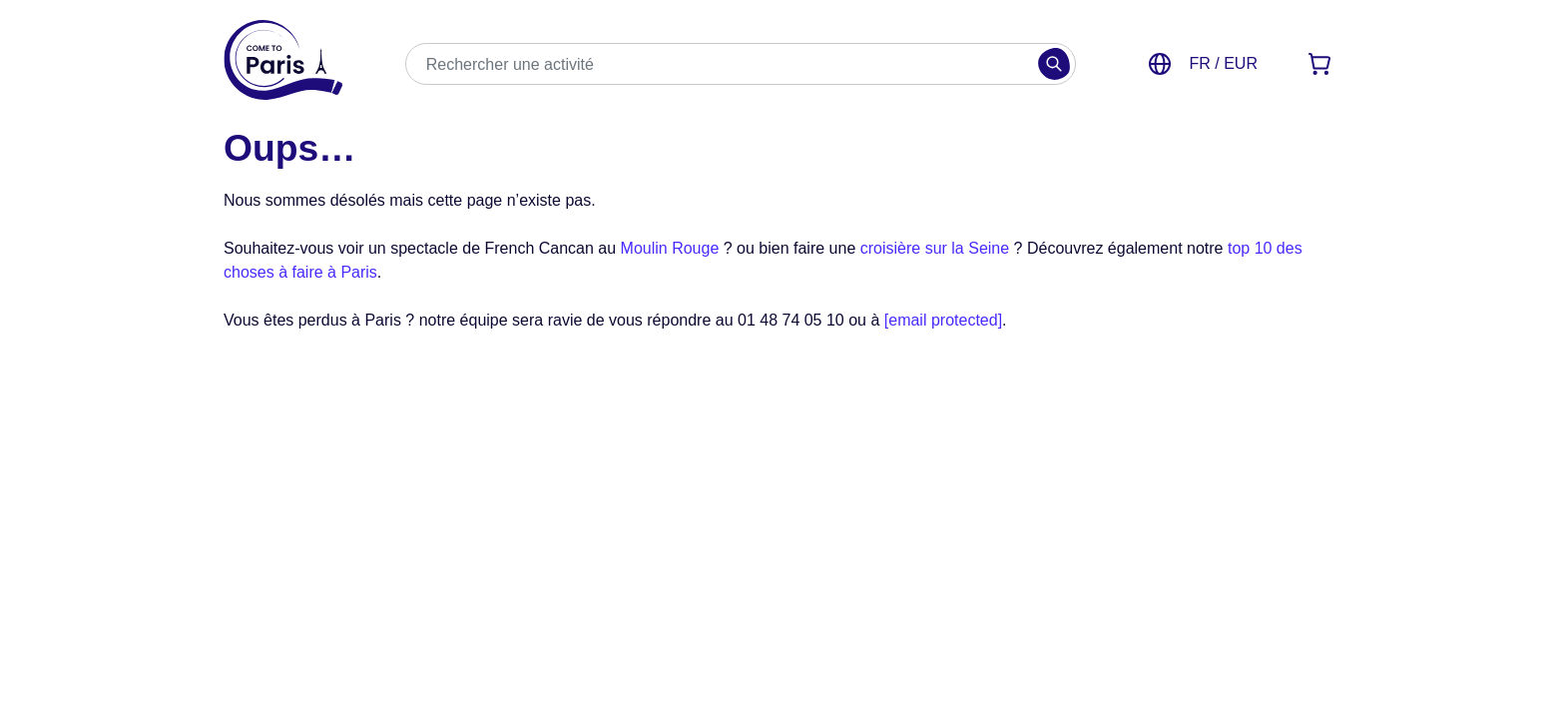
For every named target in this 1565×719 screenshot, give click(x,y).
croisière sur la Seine (934, 248)
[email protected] (943, 320)
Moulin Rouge (670, 248)
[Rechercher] (1054, 64)
